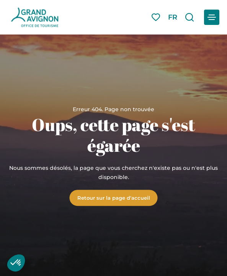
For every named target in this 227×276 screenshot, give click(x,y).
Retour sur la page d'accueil (113, 198)
